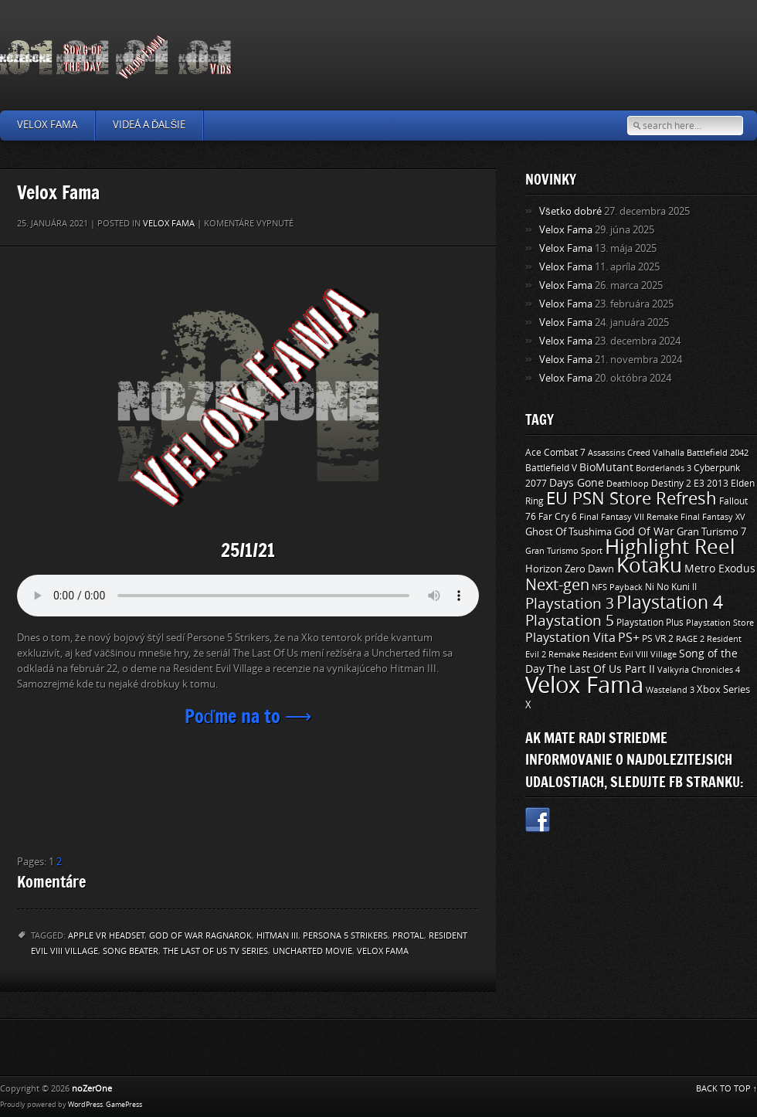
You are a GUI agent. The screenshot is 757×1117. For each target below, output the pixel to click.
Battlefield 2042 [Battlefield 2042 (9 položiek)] (718, 452)
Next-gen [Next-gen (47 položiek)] (557, 584)
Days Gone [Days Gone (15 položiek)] (576, 483)
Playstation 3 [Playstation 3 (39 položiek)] (569, 604)
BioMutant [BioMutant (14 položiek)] (606, 467)
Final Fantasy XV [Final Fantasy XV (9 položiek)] (713, 516)
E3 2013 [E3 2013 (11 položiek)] (711, 483)
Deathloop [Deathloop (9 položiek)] (627, 483)
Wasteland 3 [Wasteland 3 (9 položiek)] (670, 689)
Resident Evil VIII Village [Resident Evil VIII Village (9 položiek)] (629, 654)
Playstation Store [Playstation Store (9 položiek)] (720, 622)
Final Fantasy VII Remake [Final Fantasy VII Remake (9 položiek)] (628, 516)
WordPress (85, 1105)
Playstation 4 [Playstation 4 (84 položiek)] (669, 602)
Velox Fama (47, 125)
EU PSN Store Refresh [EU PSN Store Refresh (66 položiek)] (631, 499)
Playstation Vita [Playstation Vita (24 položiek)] (570, 637)
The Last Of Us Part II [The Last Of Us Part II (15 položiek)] (601, 669)
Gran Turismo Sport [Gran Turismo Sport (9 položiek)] (564, 550)
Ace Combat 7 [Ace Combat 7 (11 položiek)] (555, 452)
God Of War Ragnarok (200, 936)
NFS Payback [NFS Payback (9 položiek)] (617, 587)
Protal (408, 936)
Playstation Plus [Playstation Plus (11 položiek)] (650, 622)
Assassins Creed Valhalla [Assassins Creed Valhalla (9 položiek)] (636, 452)
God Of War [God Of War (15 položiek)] (644, 531)
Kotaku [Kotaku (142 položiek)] (649, 566)
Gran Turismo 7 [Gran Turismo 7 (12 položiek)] (711, 532)
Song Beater (130, 951)
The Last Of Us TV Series (215, 951)
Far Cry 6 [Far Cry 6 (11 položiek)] (557, 516)
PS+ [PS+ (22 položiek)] (629, 637)
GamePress (124, 1105)
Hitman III (277, 936)
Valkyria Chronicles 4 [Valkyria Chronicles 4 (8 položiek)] (698, 670)
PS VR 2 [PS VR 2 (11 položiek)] (658, 638)
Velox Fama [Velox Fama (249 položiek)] (584, 685)
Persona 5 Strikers (345, 936)
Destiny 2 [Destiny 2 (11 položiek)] (671, 483)
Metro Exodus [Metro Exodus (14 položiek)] (719, 568)
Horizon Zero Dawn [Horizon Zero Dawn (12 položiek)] (569, 569)
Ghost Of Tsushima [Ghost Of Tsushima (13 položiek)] (568, 532)
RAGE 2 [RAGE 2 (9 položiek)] (690, 638)
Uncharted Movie (312, 951)
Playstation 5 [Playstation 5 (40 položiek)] (569, 621)
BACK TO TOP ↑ (727, 1089)
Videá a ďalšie (149, 125)
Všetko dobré (570, 211)
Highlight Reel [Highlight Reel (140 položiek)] (670, 547)
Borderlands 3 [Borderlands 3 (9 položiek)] (663, 468)
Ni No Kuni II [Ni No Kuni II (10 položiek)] (671, 587)
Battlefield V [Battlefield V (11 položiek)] (551, 468)
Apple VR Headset (106, 936)
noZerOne (92, 1089)
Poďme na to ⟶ (248, 715)
